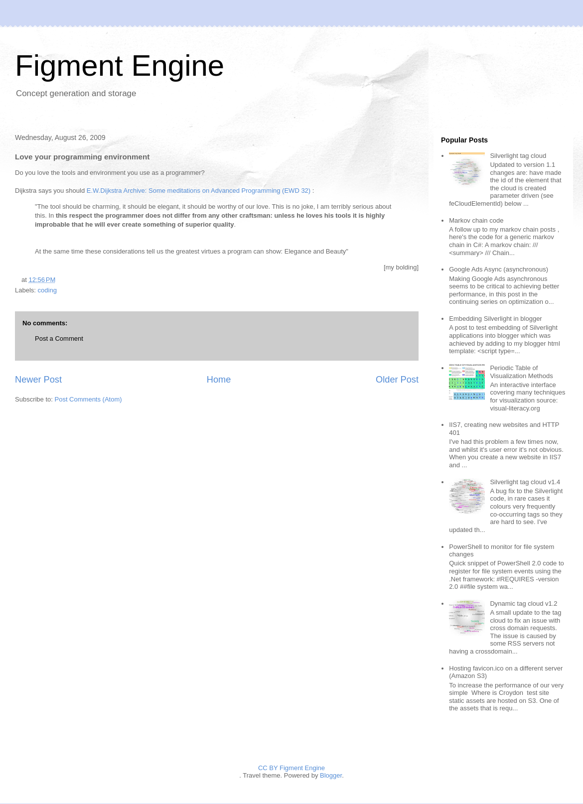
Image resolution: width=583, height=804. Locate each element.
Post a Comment (59, 338)
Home (219, 380)
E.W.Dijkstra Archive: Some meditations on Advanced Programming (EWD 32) (198, 190)
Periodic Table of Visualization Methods (521, 372)
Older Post (397, 380)
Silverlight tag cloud (518, 155)
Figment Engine (119, 65)
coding (47, 290)
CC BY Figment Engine (291, 768)
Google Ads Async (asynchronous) (498, 269)
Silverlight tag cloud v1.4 (525, 482)
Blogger (331, 775)
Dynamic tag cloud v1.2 (523, 603)
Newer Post (38, 380)
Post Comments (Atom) (88, 399)
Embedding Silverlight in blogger (495, 318)
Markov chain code (476, 220)
